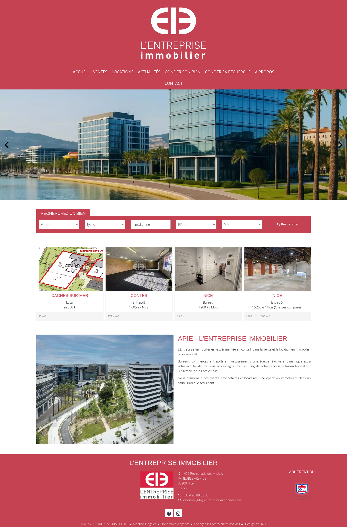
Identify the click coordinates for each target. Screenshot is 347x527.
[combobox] (59, 224)
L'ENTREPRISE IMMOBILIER (173, 462)
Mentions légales (144, 524)
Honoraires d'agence (175, 524)
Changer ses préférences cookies (217, 524)
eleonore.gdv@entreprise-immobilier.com (212, 500)
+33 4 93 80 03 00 (195, 495)
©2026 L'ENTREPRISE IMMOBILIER (105, 524)
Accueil (173, 33)
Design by (255, 524)
